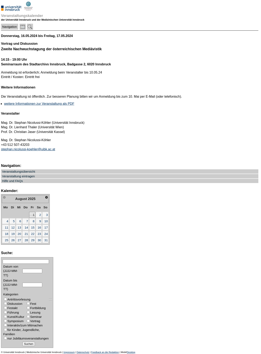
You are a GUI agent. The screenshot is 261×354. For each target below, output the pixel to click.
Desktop (131, 352)
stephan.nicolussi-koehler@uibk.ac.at (28, 149)
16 (39, 227)
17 (46, 227)
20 (19, 234)
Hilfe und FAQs (12, 181)
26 (13, 240)
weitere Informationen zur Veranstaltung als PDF (39, 103)
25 (6, 240)
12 (13, 227)
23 (39, 234)
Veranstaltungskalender (22, 15)
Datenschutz (83, 352)
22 (32, 234)
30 (39, 240)
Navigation (9, 26)
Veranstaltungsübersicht (18, 171)
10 (46, 221)
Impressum (69, 352)
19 (13, 234)
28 (26, 240)
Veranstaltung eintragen (18, 176)
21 (26, 234)
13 (19, 227)
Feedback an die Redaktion (105, 352)
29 (32, 240)
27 (19, 240)
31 (46, 240)
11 (6, 227)
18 (6, 234)
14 (26, 227)
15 (32, 227)
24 (46, 234)
